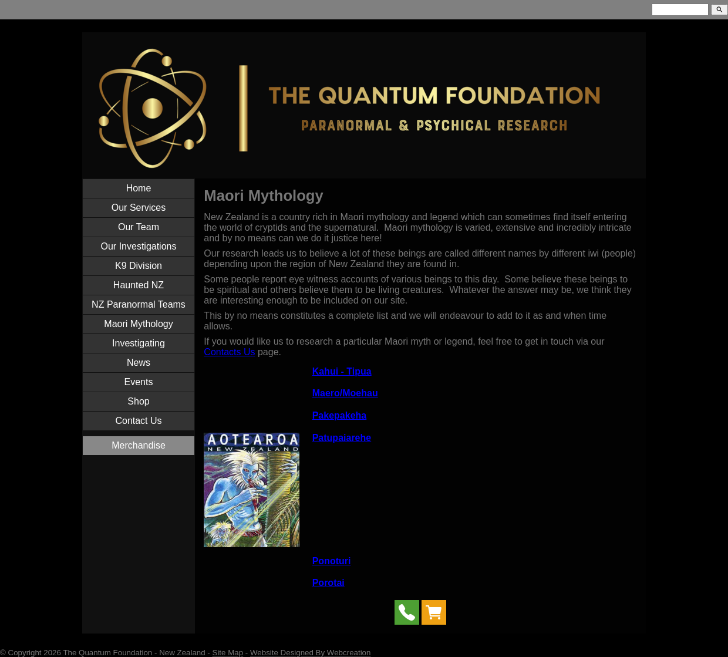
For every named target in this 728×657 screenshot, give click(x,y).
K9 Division (138, 266)
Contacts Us (229, 352)
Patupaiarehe (341, 438)
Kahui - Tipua (342, 371)
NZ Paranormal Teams (139, 304)
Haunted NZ (138, 285)
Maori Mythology (138, 324)
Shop (138, 401)
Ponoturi (331, 561)
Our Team (138, 227)
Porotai (328, 583)
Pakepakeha (339, 415)
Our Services (139, 208)
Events (138, 382)
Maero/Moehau (345, 393)
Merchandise (139, 445)
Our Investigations (139, 246)
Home (138, 188)
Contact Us (138, 421)
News (138, 363)
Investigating (138, 343)
